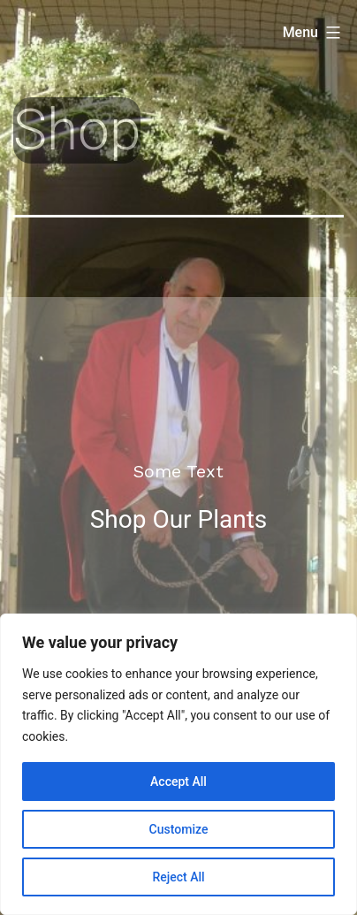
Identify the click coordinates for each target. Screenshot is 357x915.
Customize (179, 829)
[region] (178, 764)
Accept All (178, 781)
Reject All (178, 877)
